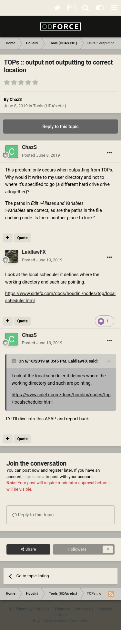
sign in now (34, 476)
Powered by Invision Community (60, 620)
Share (28, 549)
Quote (22, 238)
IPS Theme (18, 609)
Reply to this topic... (34, 514)
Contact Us (84, 609)
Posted (41, 155)
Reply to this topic (61, 126)
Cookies (105, 609)
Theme (62, 609)
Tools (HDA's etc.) (49, 105)
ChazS (16, 99)
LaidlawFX (78, 361)
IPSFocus (41, 609)
